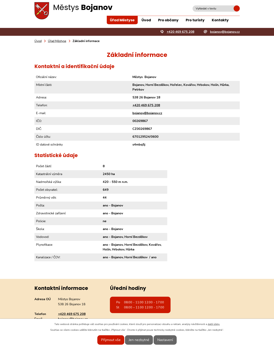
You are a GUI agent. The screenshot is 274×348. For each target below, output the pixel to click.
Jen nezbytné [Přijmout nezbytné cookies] (139, 340)
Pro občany (168, 20)
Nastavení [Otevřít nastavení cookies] (169, 340)
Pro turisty (195, 20)
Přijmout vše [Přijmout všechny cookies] (107, 340)
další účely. (214, 324)
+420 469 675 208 (146, 105)
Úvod (146, 20)
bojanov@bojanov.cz (147, 113)
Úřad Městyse (122, 20)
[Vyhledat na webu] (216, 8)
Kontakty (220, 20)
